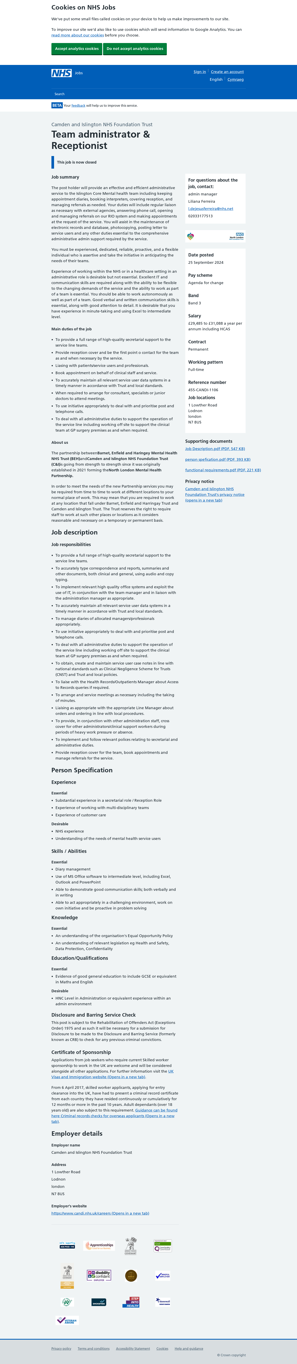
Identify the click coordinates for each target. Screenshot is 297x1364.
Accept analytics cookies (77, 48)
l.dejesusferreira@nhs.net (210, 208)
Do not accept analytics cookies (135, 48)
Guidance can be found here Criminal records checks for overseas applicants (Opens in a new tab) (114, 1116)
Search (60, 94)
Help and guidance (189, 1349)
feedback (78, 105)
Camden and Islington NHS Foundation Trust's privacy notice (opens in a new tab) (215, 495)
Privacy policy (61, 1349)
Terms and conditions (94, 1349)
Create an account (227, 71)
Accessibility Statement (133, 1349)
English (216, 79)
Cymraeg (236, 79)
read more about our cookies (77, 35)
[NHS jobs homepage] (67, 73)
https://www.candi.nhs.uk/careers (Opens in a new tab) (100, 1213)
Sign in (200, 71)
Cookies (162, 1349)
